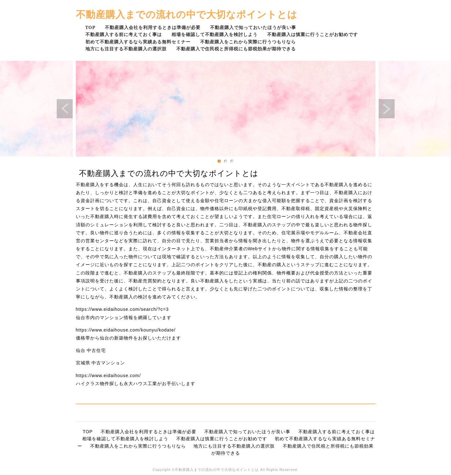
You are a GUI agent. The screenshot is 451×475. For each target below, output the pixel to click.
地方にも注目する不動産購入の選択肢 (126, 49)
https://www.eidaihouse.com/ (108, 375)
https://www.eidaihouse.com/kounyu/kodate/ (126, 329)
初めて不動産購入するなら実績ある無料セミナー (138, 42)
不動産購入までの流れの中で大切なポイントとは (186, 14)
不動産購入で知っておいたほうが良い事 (253, 27)
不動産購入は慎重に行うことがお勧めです (312, 34)
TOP (90, 27)
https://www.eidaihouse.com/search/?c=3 (122, 309)
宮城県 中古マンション (100, 362)
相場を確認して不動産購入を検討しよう (214, 34)
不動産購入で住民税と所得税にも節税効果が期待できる (236, 49)
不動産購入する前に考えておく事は (123, 34)
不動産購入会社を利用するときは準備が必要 (152, 27)
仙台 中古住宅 (91, 350)
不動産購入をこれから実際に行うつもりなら (248, 42)
